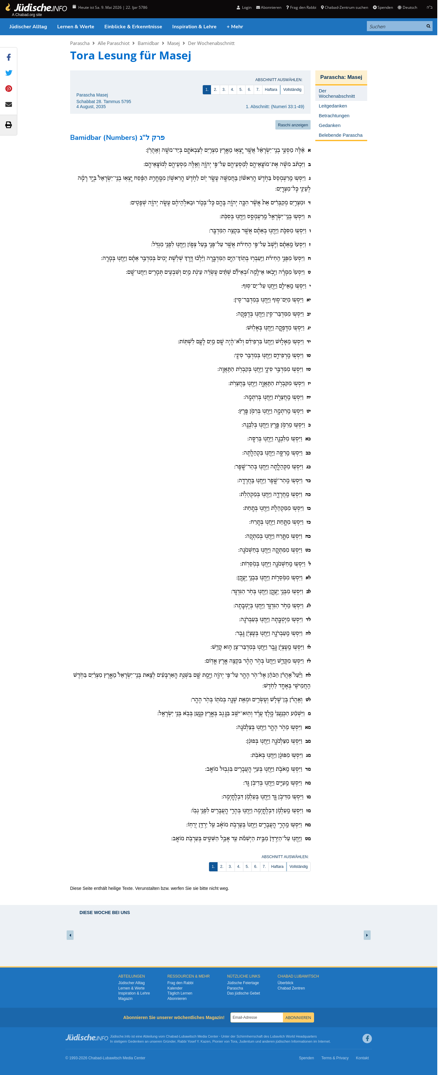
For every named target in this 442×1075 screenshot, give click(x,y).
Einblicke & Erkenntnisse (133, 26)
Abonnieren (268, 7)
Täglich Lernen (179, 993)
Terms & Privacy (335, 1058)
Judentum (246, 1041)
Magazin (125, 998)
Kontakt (362, 1058)
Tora (233, 1041)
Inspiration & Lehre (194, 26)
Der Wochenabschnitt (211, 43)
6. (249, 89)
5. (241, 89)
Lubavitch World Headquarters (293, 1036)
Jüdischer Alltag (28, 26)
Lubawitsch (187, 1036)
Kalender (174, 988)
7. (258, 89)
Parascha (80, 43)
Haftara (271, 89)
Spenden (383, 7)
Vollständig (292, 89)
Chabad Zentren (291, 988)
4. (232, 89)
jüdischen (283, 1041)
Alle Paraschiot (114, 43)
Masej (173, 43)
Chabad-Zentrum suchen (344, 7)
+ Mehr (235, 26)
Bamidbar (148, 43)
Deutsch (407, 7)
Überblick (285, 983)
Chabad (172, 1036)
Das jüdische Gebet (243, 993)
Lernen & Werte (75, 26)
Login (244, 7)
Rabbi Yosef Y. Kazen (194, 1041)
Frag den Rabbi (301, 7)
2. (215, 89)
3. (224, 89)
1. (206, 89)
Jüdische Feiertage (243, 983)
